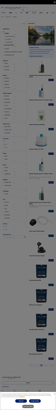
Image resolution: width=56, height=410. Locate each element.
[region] (28, 401)
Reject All (21, 401)
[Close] (54, 393)
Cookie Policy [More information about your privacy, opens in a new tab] (22, 396)
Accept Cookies (35, 401)
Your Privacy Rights (28, 406)
